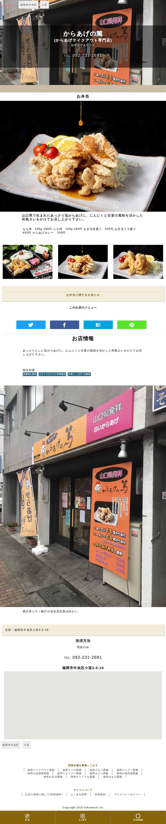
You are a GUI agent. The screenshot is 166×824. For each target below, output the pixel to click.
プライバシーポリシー (127, 794)
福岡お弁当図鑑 (53, 776)
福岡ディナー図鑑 (127, 770)
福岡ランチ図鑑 (72, 770)
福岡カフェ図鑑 (99, 773)
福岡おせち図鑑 (112, 776)
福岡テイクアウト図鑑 (41, 770)
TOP (41, 88)
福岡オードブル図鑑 (83, 776)
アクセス (124, 88)
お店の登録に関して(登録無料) (44, 794)
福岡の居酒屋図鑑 (38, 773)
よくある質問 (79, 794)
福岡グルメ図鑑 (99, 770)
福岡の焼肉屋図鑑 (127, 773)
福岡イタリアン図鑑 (69, 773)
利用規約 (100, 794)
